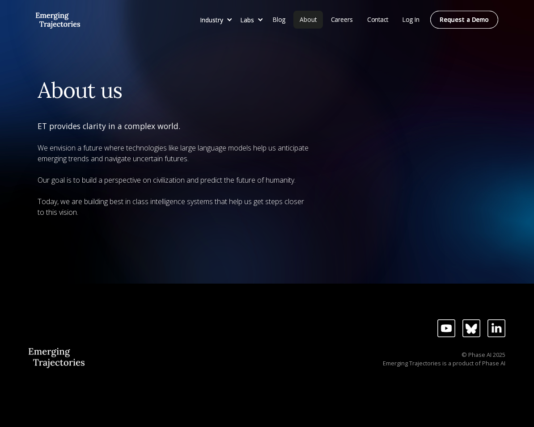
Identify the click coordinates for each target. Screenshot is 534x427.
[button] (215, 19)
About (308, 19)
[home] (58, 19)
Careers (342, 19)
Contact (377, 19)
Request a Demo (464, 19)
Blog (279, 19)
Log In (411, 19)
